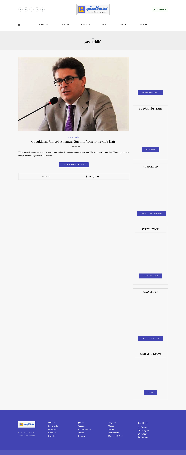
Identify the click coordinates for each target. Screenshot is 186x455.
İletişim (111, 429)
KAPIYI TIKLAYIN (150, 276)
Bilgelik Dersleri (85, 429)
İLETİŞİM (142, 25)
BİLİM (105, 25)
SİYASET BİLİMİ (74, 137)
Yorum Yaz (46, 176)
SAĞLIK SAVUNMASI (150, 92)
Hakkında (52, 422)
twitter (142, 434)
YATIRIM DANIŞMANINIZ (151, 213)
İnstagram (143, 430)
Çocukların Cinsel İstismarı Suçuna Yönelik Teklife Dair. (73, 141)
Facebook (143, 427)
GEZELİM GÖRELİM (150, 338)
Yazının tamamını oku (74, 165)
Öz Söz (81, 432)
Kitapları (52, 432)
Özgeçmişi (52, 429)
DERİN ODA (161, 9)
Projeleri (52, 436)
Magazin (112, 422)
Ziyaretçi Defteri (115, 436)
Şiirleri (81, 422)
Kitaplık (81, 436)
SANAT (123, 25)
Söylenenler (53, 426)
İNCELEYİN (150, 149)
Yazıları (81, 426)
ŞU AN (150, 392)
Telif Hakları (113, 432)
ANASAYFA (44, 25)
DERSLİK (85, 25)
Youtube (143, 437)
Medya (111, 426)
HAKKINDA (64, 25)
